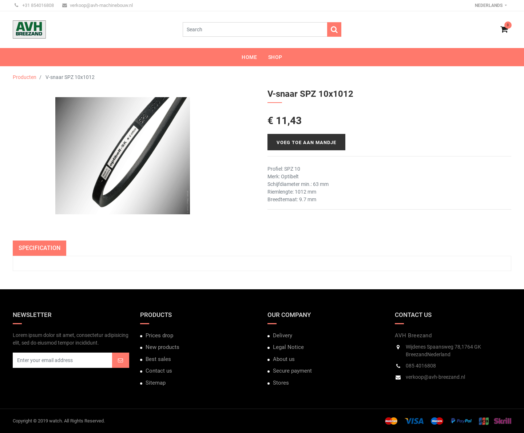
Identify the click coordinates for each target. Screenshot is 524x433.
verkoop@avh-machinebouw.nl (97, 5)
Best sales (158, 359)
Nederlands (489, 5)
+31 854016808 (34, 5)
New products (162, 347)
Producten (24, 77)
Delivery (282, 335)
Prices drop (159, 335)
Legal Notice (288, 347)
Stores (281, 383)
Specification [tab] (39, 248)
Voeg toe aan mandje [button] (306, 142)
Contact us (159, 371)
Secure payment (292, 371)
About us (284, 359)
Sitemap (156, 383)
